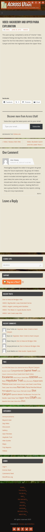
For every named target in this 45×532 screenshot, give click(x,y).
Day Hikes (5, 423)
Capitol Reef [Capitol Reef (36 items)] (30, 370)
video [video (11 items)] (39, 398)
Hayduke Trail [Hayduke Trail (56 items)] (14, 380)
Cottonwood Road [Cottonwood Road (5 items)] (12, 374)
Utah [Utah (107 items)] (33, 397)
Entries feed (6, 470)
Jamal (8, 30)
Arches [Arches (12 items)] (8, 367)
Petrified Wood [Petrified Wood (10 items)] (35, 387)
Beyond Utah (7, 420)
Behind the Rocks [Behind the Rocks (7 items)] (23, 367)
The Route (22, 490)
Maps (4, 444)
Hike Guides (6, 441)
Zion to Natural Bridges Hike (12, 299)
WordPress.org (7, 477)
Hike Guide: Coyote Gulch (27, 351)
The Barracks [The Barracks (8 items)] (27, 394)
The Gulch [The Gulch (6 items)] (35, 394)
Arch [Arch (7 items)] (3, 367)
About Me (22, 514)
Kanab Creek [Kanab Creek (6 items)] (12, 384)
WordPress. (31, 524)
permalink (17, 134)
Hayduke (22, 508)
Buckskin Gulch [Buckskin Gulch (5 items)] (6, 371)
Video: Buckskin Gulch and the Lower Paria (35, 143)
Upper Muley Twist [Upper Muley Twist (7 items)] (12, 398)
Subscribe (36, 126)
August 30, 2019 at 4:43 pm (20, 163)
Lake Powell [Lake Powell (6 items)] (29, 384)
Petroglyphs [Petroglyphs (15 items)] (7, 391)
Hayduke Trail (7, 437)
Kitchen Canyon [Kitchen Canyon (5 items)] (21, 384)
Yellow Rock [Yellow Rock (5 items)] (17, 401)
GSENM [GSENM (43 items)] (33, 377)
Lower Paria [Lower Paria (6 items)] (9, 387)
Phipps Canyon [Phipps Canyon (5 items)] (16, 391)
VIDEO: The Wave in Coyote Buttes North (16, 310)
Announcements (8, 417)
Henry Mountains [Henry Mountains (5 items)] (28, 381)
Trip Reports (6, 447)
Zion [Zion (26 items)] (23, 400)
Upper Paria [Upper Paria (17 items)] (24, 397)
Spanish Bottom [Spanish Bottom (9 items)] (17, 394)
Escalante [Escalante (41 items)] (7, 377)
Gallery (4, 430)
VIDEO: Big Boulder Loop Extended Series (17, 303)
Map (22, 496)
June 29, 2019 (16, 30)
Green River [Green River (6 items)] (25, 377)
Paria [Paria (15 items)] (28, 387)
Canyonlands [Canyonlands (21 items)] (17, 370)
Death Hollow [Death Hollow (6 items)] (30, 374)
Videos (25, 30)
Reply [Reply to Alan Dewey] (39, 193)
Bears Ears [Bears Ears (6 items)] (14, 367)
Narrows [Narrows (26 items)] (21, 387)
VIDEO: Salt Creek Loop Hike (12, 313)
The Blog (22, 493)
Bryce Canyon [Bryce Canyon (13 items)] (34, 367)
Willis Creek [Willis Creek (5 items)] (10, 401)
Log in (4, 467)
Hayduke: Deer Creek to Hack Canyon (26, 336)
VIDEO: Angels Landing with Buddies (15, 306)
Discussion (6, 427)
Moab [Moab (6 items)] (15, 387)
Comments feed (8, 473)
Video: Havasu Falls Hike (11, 142)
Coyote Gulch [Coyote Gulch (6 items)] (21, 374)
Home (22, 487)
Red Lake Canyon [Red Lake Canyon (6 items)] (26, 391)
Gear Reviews (7, 434)
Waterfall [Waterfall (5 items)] (4, 401)
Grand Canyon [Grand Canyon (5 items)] (17, 377)
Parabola (22, 524)
